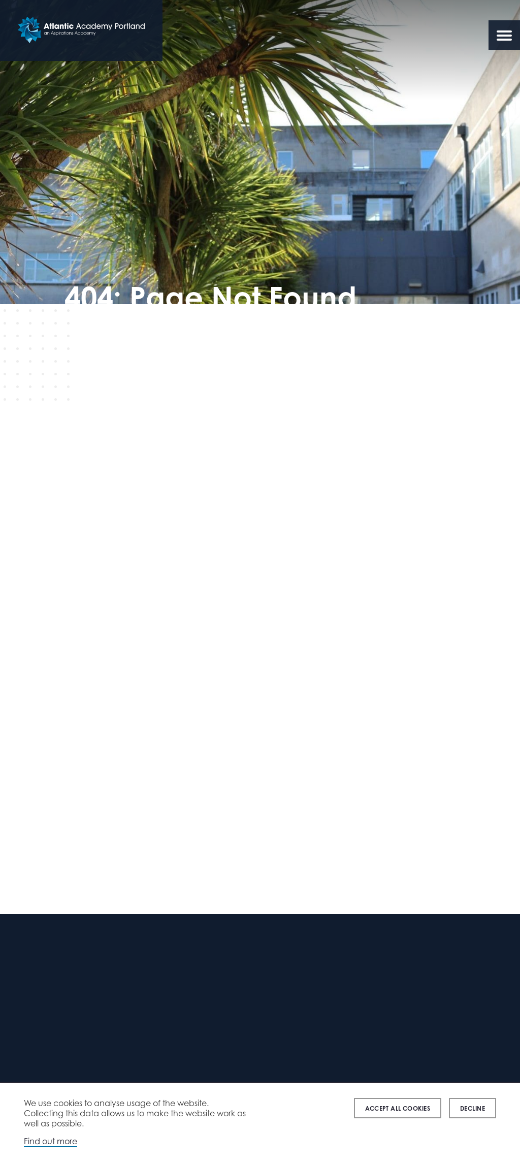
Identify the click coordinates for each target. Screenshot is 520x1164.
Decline (472, 1108)
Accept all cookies (397, 1108)
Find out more (50, 1141)
